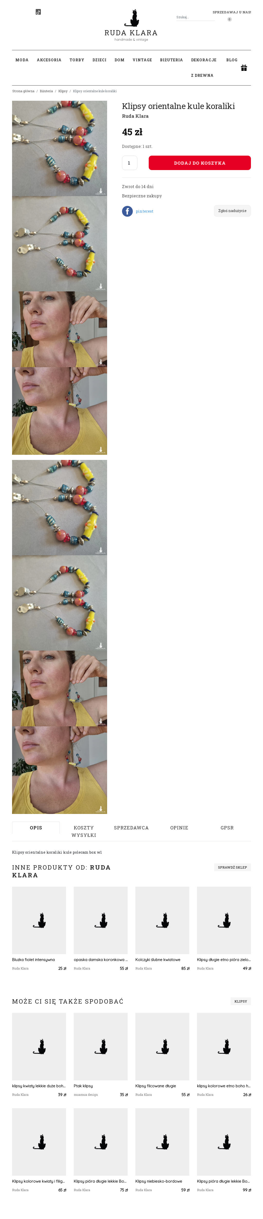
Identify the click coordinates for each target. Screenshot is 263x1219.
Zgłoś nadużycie (232, 210)
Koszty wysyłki (83, 831)
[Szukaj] (213, 17)
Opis (36, 828)
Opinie (179, 828)
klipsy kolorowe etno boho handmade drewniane (224, 1085)
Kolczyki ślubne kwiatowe (157, 959)
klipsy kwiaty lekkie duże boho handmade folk (39, 1085)
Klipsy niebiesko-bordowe (158, 1181)
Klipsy (63, 91)
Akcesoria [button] (49, 59)
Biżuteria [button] (171, 59)
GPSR (227, 828)
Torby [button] (77, 59)
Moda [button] (22, 59)
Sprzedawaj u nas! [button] (232, 12)
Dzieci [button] (99, 59)
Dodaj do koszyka (200, 163)
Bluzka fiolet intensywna (33, 959)
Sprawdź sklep (232, 867)
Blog (232, 59)
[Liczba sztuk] (129, 163)
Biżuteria (46, 91)
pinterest (144, 211)
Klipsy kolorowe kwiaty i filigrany (39, 1181)
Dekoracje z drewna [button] (204, 67)
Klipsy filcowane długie (155, 1085)
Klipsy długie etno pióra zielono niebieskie (224, 959)
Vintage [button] (142, 59)
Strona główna (23, 91)
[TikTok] (38, 12)
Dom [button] (120, 59)
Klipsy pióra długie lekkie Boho (101, 1181)
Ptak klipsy (83, 1085)
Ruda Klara (131, 28)
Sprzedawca (131, 828)
